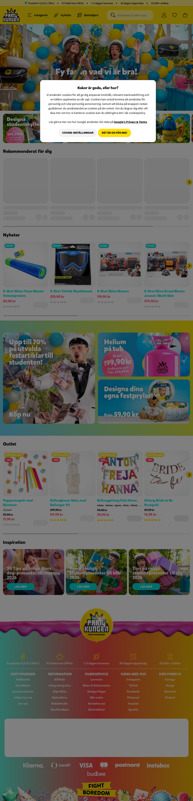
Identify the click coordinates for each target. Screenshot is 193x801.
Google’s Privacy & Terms (130, 122)
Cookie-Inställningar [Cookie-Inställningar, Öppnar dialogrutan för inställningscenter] (76, 133)
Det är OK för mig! (114, 133)
